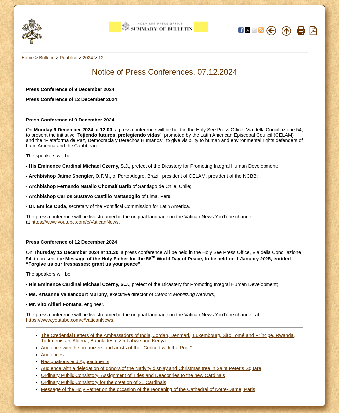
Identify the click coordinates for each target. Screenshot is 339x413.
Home (28, 57)
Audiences (52, 354)
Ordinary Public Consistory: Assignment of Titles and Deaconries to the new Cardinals (133, 375)
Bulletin (46, 57)
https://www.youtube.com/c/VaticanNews (75, 221)
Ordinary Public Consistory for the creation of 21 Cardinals (103, 382)
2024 (88, 57)
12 (101, 57)
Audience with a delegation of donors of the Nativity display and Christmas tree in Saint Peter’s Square (151, 368)
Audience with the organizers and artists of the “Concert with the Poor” (116, 347)
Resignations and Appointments (75, 361)
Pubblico (68, 57)
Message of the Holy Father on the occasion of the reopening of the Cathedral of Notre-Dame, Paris (148, 389)
